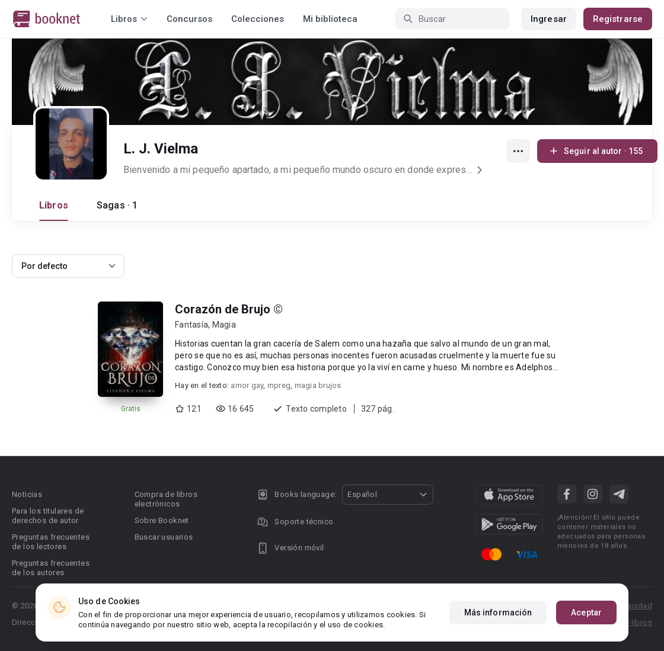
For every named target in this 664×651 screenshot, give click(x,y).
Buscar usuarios (164, 537)
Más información (498, 612)
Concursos (189, 19)
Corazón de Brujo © (229, 309)
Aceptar (586, 612)
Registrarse (618, 19)
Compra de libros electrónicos (166, 499)
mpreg (278, 385)
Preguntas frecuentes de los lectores (51, 542)
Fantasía (191, 324)
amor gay (247, 385)
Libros (53, 205)
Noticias (27, 494)
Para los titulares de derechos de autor (48, 515)
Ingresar (549, 19)
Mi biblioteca (330, 19)
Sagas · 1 (117, 205)
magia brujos (318, 385)
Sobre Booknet (162, 520)
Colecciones (257, 19)
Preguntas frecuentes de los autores (51, 568)
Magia (224, 324)
